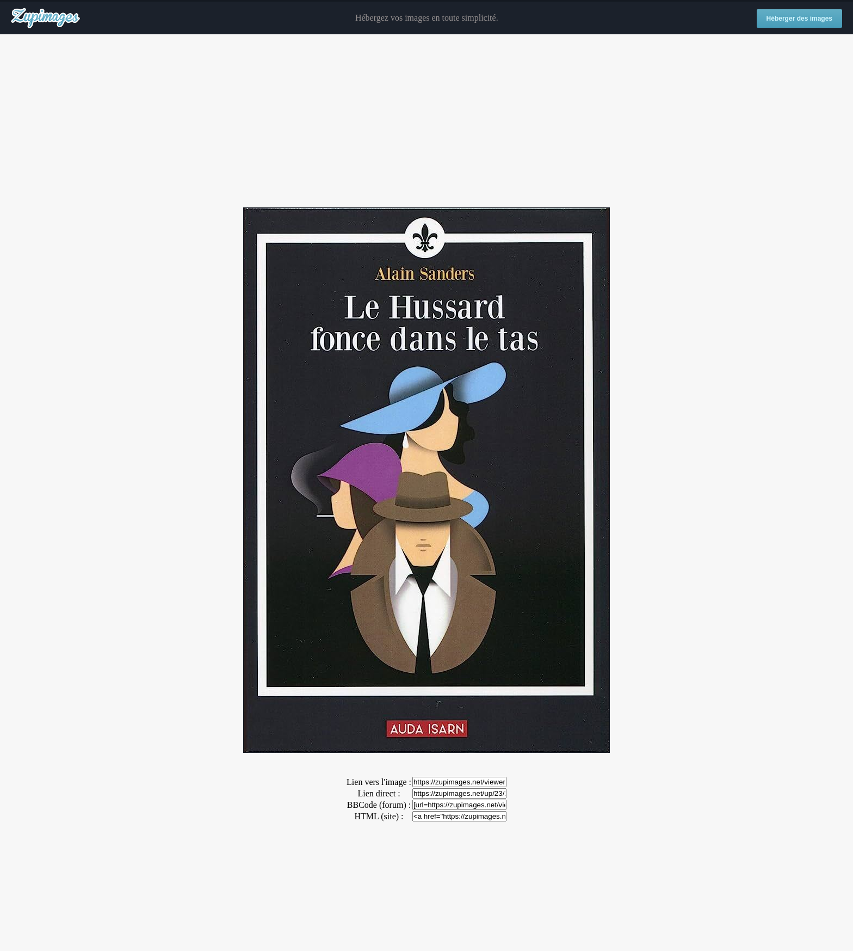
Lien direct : (378, 793)
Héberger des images (799, 18)
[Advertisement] (426, 121)
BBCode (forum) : (379, 804)
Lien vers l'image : (379, 782)
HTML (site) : (378, 816)
